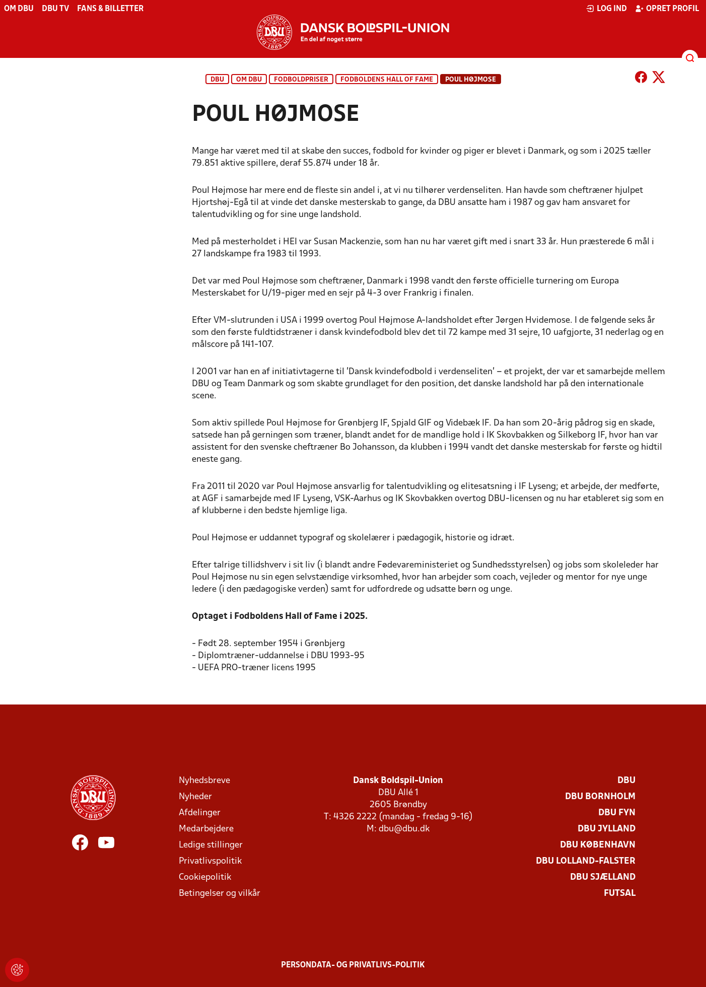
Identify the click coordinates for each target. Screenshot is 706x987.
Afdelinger (200, 813)
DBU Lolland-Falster (586, 861)
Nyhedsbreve (204, 781)
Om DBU (19, 9)
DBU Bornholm (600, 797)
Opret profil (667, 8)
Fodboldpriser (301, 80)
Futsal (620, 893)
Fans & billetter (110, 9)
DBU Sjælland (603, 877)
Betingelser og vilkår (219, 893)
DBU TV (55, 9)
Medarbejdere (206, 829)
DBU (217, 80)
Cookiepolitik (205, 877)
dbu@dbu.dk (404, 829)
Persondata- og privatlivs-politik (353, 965)
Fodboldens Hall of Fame (386, 80)
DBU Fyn (617, 813)
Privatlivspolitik (210, 861)
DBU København (598, 845)
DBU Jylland (607, 829)
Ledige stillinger (211, 845)
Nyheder (195, 797)
